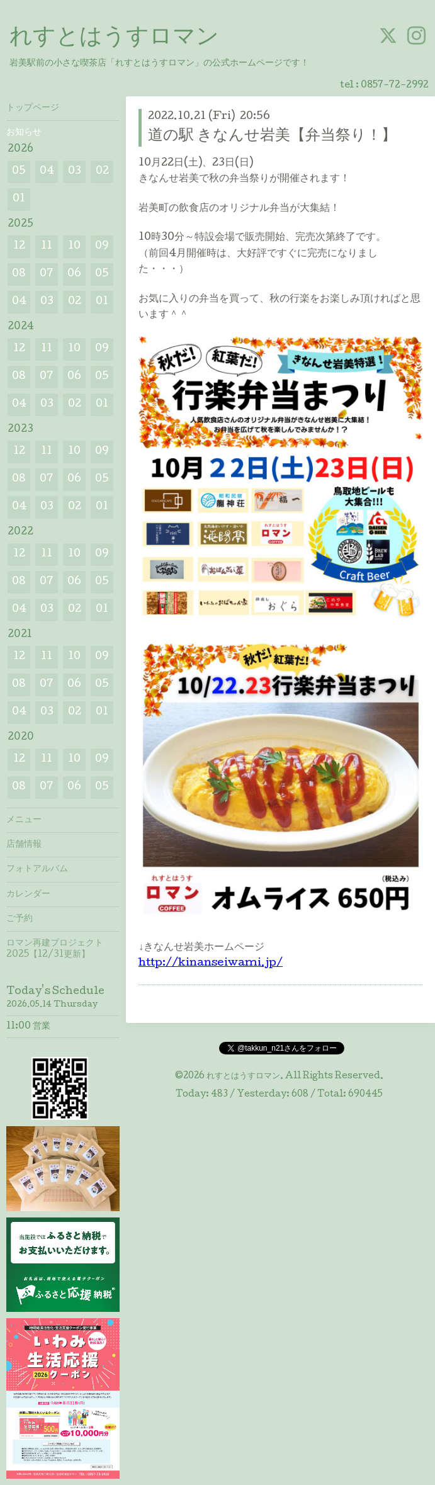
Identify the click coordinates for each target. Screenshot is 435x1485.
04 (47, 171)
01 (19, 199)
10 (74, 246)
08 (19, 274)
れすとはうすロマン (114, 38)
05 (19, 171)
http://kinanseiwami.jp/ (210, 963)
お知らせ (24, 133)
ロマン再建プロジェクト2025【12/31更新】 (54, 949)
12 (19, 246)
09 (102, 246)
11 (46, 246)
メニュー (24, 820)
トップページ (32, 108)
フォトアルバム (37, 869)
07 (47, 274)
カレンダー (28, 894)
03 (74, 171)
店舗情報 (24, 845)
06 (74, 274)
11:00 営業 (28, 1027)
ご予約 (19, 919)
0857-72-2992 (395, 86)
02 (102, 171)
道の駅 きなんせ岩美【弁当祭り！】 (272, 136)
